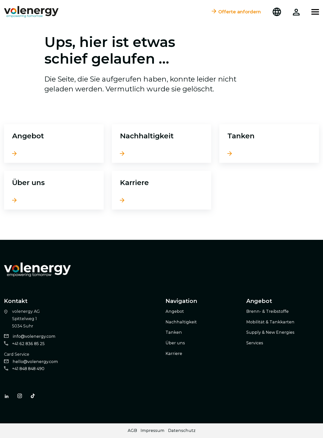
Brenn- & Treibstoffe (267, 311)
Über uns (28, 182)
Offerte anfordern (236, 12)
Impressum (153, 430)
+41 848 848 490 (28, 368)
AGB (132, 430)
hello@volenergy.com (35, 361)
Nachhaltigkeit (147, 136)
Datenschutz (182, 430)
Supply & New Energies (270, 332)
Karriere (134, 182)
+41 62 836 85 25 (28, 343)
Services (254, 343)
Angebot (28, 136)
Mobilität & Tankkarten (270, 322)
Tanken (241, 136)
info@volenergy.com (34, 336)
